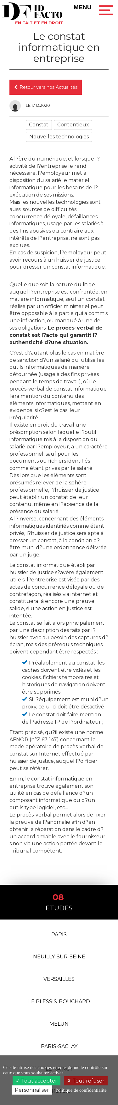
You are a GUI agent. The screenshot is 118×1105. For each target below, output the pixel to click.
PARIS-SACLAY (59, 1046)
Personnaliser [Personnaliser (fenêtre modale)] (32, 1090)
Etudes (59, 901)
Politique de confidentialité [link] (80, 1090)
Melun (59, 1024)
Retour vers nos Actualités (45, 87)
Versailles (59, 979)
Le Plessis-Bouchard (59, 1002)
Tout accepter (36, 1081)
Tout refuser (85, 1081)
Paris (59, 935)
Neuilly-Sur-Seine (59, 957)
